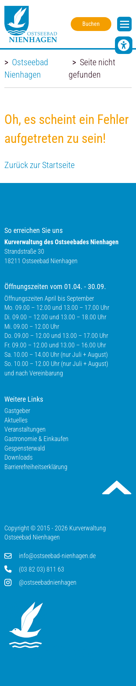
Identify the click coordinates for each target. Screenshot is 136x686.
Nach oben (117, 487)
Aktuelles (16, 420)
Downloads (18, 457)
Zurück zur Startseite (39, 165)
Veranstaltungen (25, 429)
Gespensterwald (24, 448)
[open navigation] (124, 24)
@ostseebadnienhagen (48, 582)
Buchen (91, 23)
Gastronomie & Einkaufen (36, 439)
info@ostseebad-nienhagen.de (57, 556)
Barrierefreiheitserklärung (35, 467)
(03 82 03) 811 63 (41, 569)
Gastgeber (17, 410)
